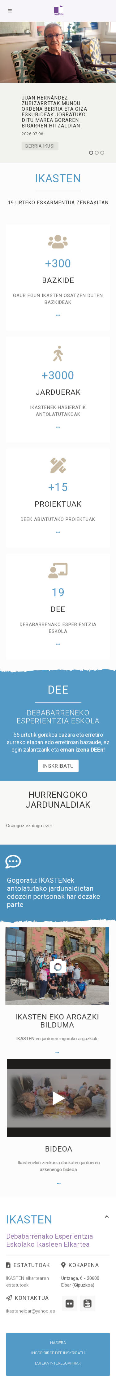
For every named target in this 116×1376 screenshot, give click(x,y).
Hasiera (58, 1342)
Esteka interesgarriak (58, 1363)
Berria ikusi (40, 146)
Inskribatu (58, 814)
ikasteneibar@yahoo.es (30, 1322)
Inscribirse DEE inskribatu (58, 1353)
